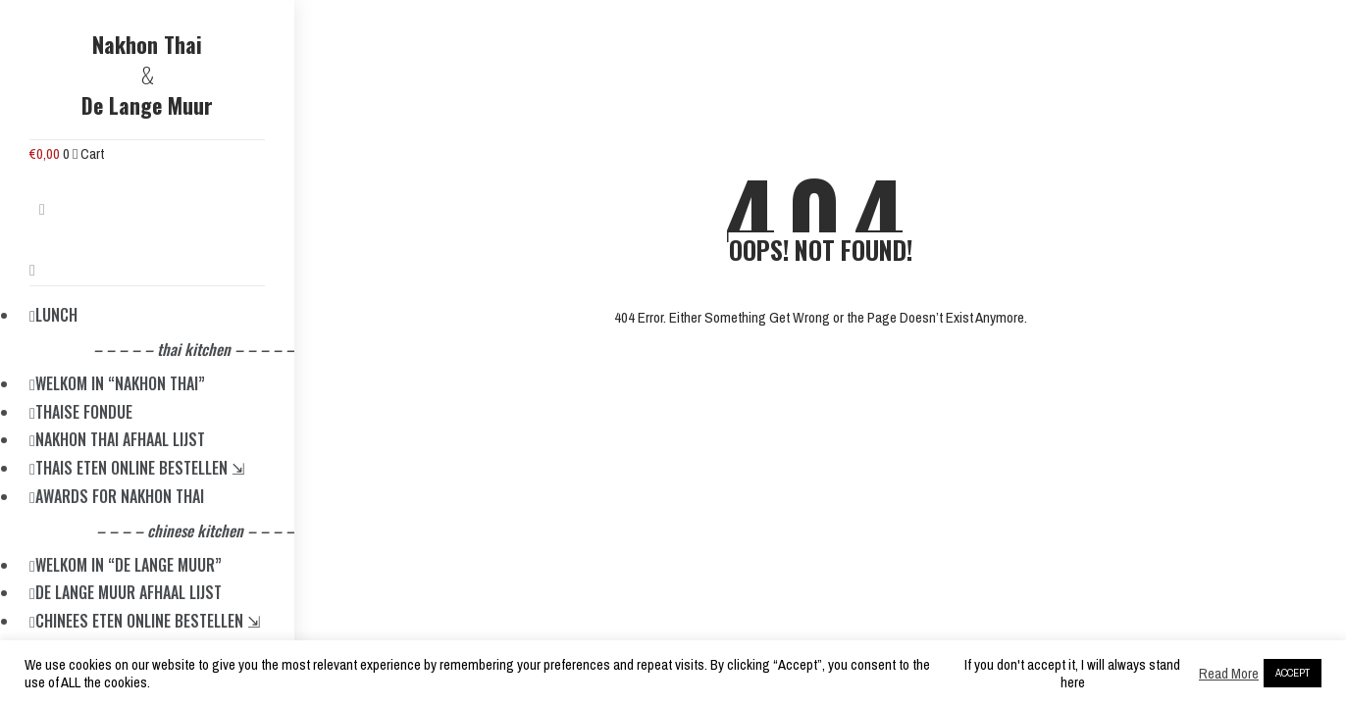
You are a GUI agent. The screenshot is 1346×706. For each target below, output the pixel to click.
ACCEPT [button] (1292, 673)
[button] (42, 215)
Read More (1229, 673)
